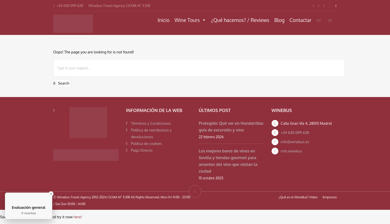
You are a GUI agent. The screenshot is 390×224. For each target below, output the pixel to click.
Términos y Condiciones (151, 123)
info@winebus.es (295, 141)
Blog (279, 20)
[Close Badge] (51, 193)
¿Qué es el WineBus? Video (298, 197)
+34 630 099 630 (295, 132)
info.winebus (291, 151)
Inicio (164, 20)
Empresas (330, 197)
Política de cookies (146, 143)
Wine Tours (190, 20)
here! (78, 217)
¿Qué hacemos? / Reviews (240, 20)
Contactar (300, 20)
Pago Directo (142, 150)
